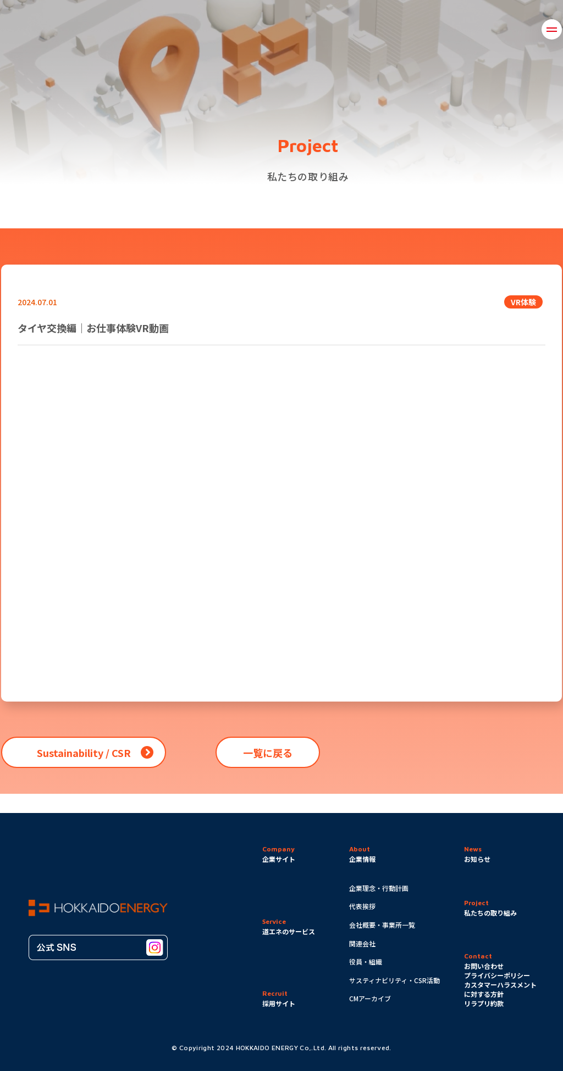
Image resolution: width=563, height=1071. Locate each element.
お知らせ (291, 29)
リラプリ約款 (484, 1003)
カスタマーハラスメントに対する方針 (500, 989)
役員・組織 (365, 961)
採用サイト (278, 1003)
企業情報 (173, 29)
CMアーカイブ (370, 998)
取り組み (232, 29)
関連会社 (362, 943)
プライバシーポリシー (497, 975)
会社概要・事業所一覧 (382, 924)
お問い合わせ (449, 29)
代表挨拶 (362, 906)
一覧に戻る (267, 752)
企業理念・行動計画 (379, 888)
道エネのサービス (366, 29)
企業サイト (278, 858)
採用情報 (516, 29)
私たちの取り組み (490, 912)
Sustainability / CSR (84, 752)
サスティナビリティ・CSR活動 (394, 980)
